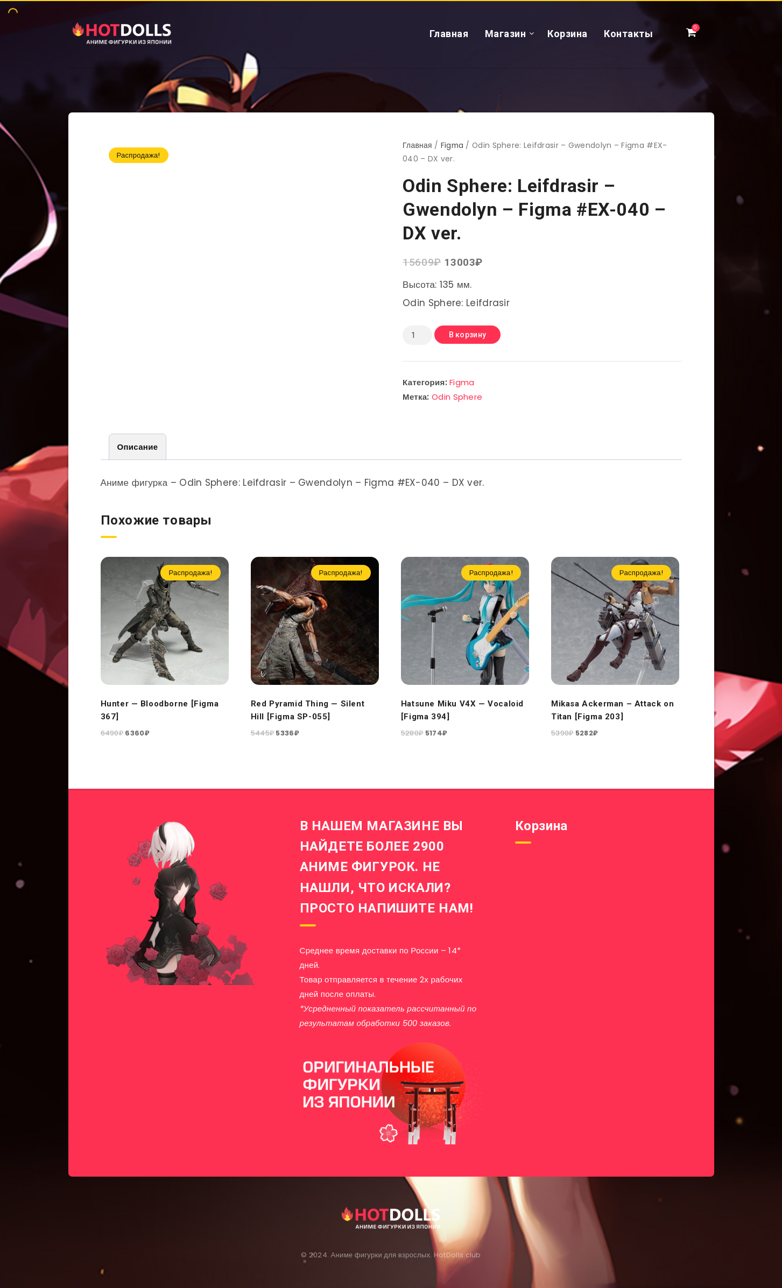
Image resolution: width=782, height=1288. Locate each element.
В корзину (468, 334)
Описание (137, 446)
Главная (449, 33)
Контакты (628, 33)
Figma (452, 145)
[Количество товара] (417, 335)
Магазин (505, 33)
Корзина (567, 33)
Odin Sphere (457, 396)
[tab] (138, 447)
